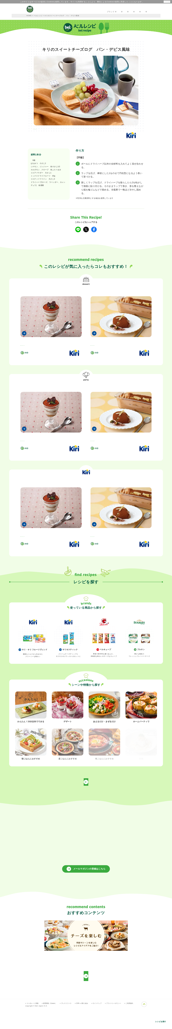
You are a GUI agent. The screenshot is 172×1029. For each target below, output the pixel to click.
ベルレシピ (38, 15)
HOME (29, 15)
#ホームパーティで (56, 129)
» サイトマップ (104, 1025)
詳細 (144, 2)
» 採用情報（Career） (52, 1025)
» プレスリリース (70, 1025)
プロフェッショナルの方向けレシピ (86, 998)
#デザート (40, 129)
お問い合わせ (110, 12)
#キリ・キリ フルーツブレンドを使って (84, 129)
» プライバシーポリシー (123, 1025)
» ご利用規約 (140, 1025)
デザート (86, 289)
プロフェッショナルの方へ (133, 12)
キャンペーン (59, 12)
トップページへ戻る (86, 804)
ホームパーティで (86, 392)
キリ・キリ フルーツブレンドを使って (86, 495)
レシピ (74, 12)
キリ (32, 160)
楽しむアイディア (90, 12)
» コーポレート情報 (32, 1025)
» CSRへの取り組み (88, 1025)
